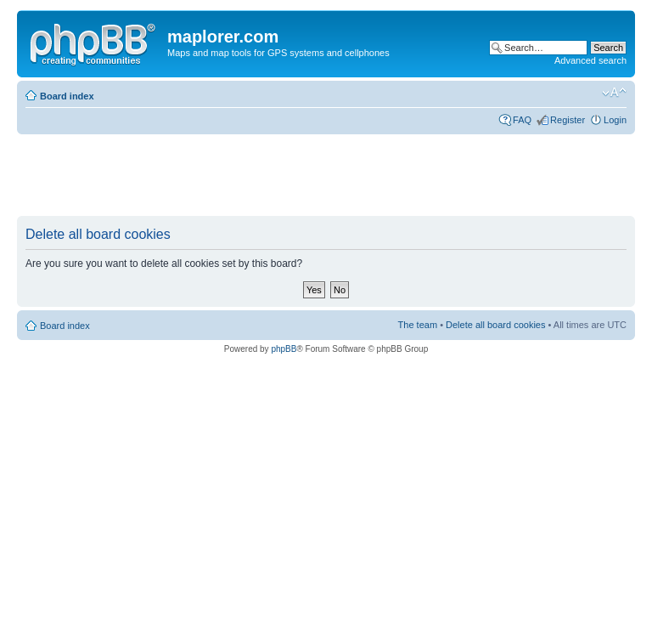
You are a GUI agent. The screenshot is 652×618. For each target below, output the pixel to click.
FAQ (522, 120)
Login (615, 120)
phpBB (283, 349)
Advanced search (590, 60)
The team (417, 325)
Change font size (614, 92)
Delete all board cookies (495, 325)
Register (567, 120)
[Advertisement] (326, 176)
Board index (67, 96)
